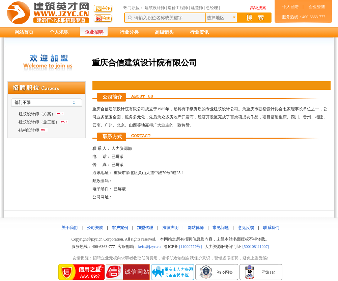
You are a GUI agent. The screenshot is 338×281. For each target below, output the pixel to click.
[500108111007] (255, 246)
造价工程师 (178, 7)
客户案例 (120, 227)
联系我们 (271, 227)
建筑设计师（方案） (37, 114)
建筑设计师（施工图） (39, 122)
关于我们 (69, 227)
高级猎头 (164, 32)
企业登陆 (317, 6)
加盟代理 (145, 227)
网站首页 (24, 32)
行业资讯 (199, 32)
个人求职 (59, 32)
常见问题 (221, 227)
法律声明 (170, 227)
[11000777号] (190, 246)
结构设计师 (29, 130)
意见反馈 (246, 227)
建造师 (197, 7)
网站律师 (196, 227)
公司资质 (95, 227)
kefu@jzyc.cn (149, 246)
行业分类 (129, 32)
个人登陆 (290, 6)
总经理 (212, 7)
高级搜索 (258, 7)
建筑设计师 (155, 7)
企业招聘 (94, 32)
